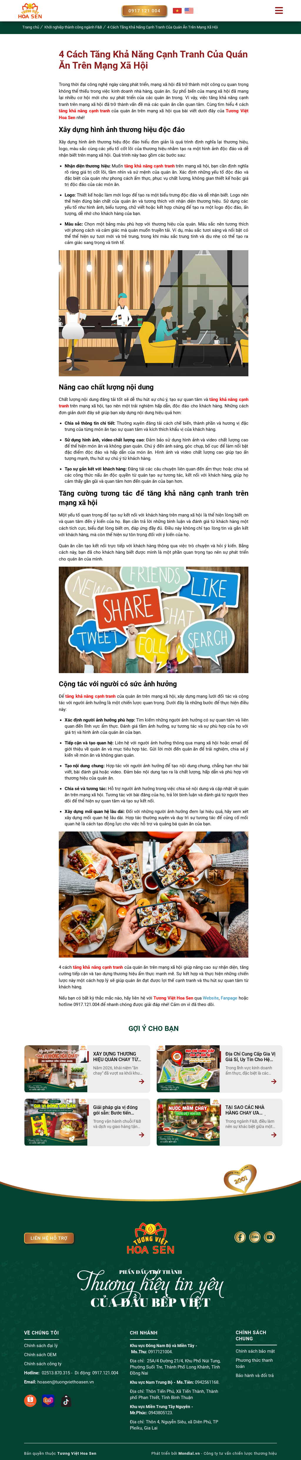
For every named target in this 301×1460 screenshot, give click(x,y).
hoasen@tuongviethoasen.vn (65, 1381)
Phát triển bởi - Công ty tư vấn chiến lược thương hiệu (214, 1453)
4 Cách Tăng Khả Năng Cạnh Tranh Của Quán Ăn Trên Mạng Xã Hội (162, 27)
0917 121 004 (144, 10)
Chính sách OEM (40, 1354)
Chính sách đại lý (41, 1345)
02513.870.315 (56, 1372)
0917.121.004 (105, 1372)
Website (211, 998)
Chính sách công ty (42, 1363)
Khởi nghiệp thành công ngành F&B (73, 27)
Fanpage (229, 998)
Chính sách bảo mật (255, 1351)
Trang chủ (30, 27)
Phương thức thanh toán (254, 1363)
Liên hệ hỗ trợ (49, 1237)
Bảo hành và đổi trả (255, 1375)
